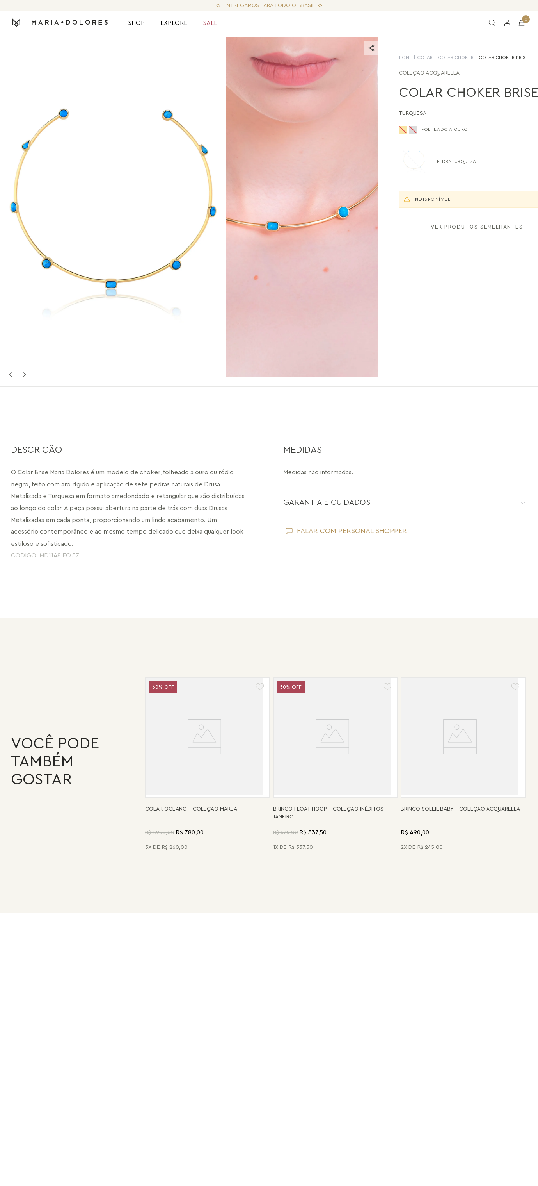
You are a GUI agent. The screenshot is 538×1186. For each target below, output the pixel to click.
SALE (210, 23)
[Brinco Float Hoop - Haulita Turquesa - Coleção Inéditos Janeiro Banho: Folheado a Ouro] (335, 765)
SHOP (136, 23)
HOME (373, 57)
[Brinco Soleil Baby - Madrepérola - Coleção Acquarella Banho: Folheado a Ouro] (463, 765)
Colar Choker (423, 57)
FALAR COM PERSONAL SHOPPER (352, 530)
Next (24, 374)
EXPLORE (173, 23)
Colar (392, 57)
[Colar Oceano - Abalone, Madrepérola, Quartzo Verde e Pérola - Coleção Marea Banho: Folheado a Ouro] (207, 765)
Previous (10, 374)
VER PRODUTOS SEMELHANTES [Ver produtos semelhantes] (444, 227)
